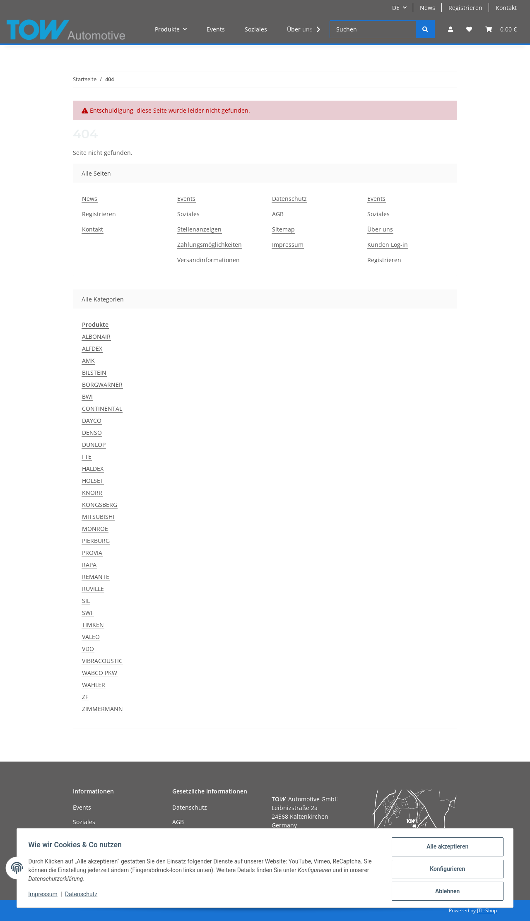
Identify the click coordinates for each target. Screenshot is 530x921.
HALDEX (93, 469)
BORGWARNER (102, 384)
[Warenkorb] (501, 29)
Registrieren (465, 8)
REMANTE (95, 577)
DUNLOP (94, 444)
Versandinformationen (208, 260)
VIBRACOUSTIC (102, 661)
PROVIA (92, 553)
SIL (86, 601)
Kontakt (506, 8)
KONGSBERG (99, 505)
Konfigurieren (445, 870)
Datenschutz (289, 199)
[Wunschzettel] (469, 29)
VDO (88, 649)
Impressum (288, 244)
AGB (278, 214)
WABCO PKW (99, 673)
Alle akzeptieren (445, 848)
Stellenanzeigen (199, 229)
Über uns (300, 29)
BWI (87, 396)
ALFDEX (92, 348)
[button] (450, 29)
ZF (85, 697)
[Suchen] (373, 29)
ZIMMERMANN (102, 709)
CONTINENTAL (102, 408)
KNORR (92, 493)
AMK (88, 360)
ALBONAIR (96, 336)
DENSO (92, 432)
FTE (87, 456)
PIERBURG (96, 541)
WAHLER (93, 685)
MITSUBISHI (98, 517)
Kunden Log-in (387, 244)
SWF (88, 613)
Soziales (256, 29)
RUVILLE (93, 589)
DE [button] (396, 8)
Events (216, 29)
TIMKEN (93, 625)
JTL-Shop (487, 910)
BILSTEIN (94, 372)
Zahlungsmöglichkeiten (209, 244)
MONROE (95, 529)
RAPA (89, 565)
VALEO (91, 637)
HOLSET (93, 481)
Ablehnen (445, 891)
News (427, 8)
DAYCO (91, 420)
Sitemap (283, 229)
